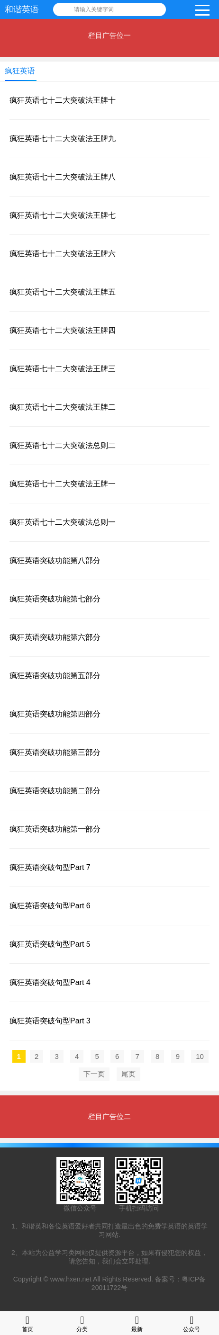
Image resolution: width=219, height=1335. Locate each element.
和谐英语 (22, 9)
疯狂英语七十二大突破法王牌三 (62, 369)
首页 (27, 1323)
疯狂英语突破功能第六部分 (54, 637)
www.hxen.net (70, 1279)
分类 (82, 1323)
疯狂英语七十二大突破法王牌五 (62, 292)
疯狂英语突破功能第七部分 (54, 599)
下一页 (94, 1074)
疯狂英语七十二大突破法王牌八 (62, 177)
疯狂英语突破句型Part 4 (50, 982)
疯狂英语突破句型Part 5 (50, 944)
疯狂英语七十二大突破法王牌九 (62, 138)
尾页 (128, 1074)
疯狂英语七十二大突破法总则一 (62, 522)
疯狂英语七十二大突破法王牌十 (62, 100)
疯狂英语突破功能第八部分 (54, 560)
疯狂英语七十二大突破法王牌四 (62, 330)
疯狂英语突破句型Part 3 (50, 1021)
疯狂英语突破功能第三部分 (54, 752)
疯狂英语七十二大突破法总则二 (62, 445)
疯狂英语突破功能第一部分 (54, 829)
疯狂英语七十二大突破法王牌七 (62, 215)
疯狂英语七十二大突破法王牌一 (62, 484)
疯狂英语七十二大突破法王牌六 (62, 254)
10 (200, 1056)
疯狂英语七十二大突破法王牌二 (62, 407)
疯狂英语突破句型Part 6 (50, 906)
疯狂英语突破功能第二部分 (54, 791)
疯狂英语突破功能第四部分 (54, 714)
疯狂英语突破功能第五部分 (54, 676)
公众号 (191, 1323)
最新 (137, 1323)
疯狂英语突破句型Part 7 (50, 867)
